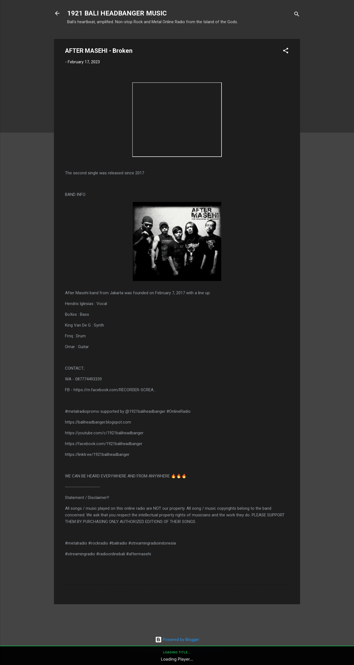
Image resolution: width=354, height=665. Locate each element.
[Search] (296, 15)
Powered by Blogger (177, 639)
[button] (285, 51)
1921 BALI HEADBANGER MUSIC (117, 13)
